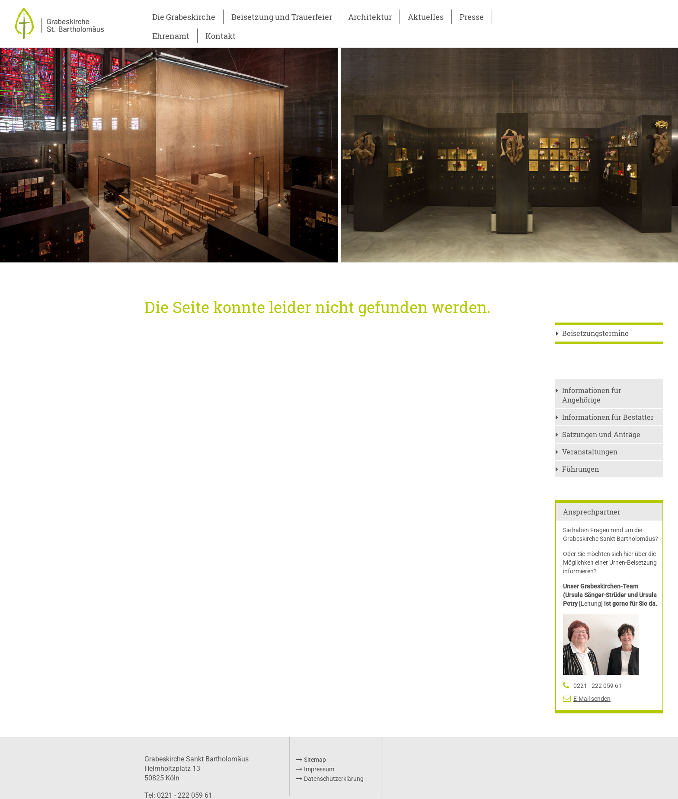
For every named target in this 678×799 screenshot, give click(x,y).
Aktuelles (426, 17)
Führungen (580, 468)
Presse (472, 17)
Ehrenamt (170, 36)
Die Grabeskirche (183, 17)
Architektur (370, 17)
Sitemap (315, 759)
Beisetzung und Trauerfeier (281, 17)
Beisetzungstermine (595, 333)
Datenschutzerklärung (334, 778)
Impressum (319, 769)
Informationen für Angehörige (591, 395)
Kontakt (220, 36)
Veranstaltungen (589, 451)
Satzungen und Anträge (601, 434)
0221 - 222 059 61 (597, 685)
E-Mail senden (592, 698)
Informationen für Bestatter (608, 417)
